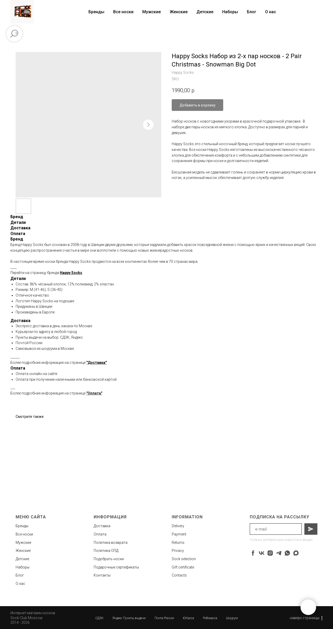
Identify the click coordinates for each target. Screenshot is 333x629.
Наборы (230, 11)
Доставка (102, 526)
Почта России (164, 618)
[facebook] (253, 553)
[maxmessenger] (296, 553)
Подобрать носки (109, 559)
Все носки (123, 11)
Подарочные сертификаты (116, 567)
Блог (251, 11)
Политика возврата (110, 542)
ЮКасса (188, 618)
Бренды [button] (96, 11)
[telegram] (279, 553)
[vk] (261, 553)
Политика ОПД (106, 550)
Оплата (100, 534)
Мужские (151, 11)
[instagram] (270, 553)
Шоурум (232, 618)
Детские (204, 11)
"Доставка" (96, 362)
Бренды (22, 526)
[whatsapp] (287, 553)
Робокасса (210, 618)
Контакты (102, 575)
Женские (179, 11)
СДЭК (99, 618)
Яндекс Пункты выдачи (129, 618)
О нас (270, 11)
